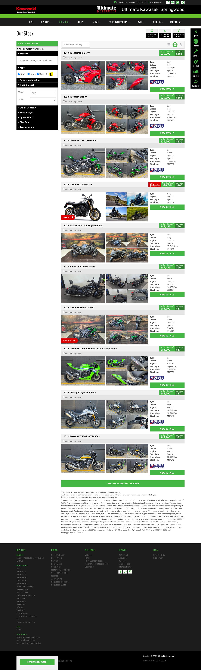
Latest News (175, 22)
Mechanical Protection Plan (96, 564)
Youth (18, 629)
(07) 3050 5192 (156, 2)
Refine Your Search (28, 43)
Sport (18, 568)
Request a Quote (58, 585)
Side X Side (21, 634)
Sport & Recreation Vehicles (28, 643)
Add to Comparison (73, 58)
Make (20, 92)
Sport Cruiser (22, 592)
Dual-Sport (21, 604)
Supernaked (21, 577)
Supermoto (21, 601)
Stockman (20, 598)
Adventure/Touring (24, 586)
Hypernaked (21, 583)
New (21, 74)
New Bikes (46, 22)
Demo (32, 74)
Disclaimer (158, 558)
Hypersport (21, 574)
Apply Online (56, 579)
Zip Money (89, 567)
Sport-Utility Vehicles (25, 640)
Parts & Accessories (119, 22)
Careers (121, 561)
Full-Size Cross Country (26, 616)
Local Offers (56, 558)
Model (21, 99)
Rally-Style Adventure (25, 595)
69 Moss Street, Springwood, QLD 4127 (130, 2)
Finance (141, 22)
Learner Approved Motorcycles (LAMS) (30, 559)
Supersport (21, 571)
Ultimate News (124, 567)
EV (17, 619)
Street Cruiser (22, 589)
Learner (19, 555)
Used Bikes (56, 567)
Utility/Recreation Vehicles (28, 637)
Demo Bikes (56, 564)
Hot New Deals (57, 555)
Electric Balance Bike (25, 622)
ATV (18, 627)
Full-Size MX (21, 613)
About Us (158, 22)
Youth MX (20, 610)
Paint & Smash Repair (94, 561)
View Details (167, 89)
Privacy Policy (159, 555)
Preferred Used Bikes (60, 570)
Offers (81, 22)
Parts (87, 558)
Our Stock (64, 22)
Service (97, 22)
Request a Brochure (60, 582)
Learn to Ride (124, 564)
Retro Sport (21, 580)
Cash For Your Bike (59, 573)
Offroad (19, 607)
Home (31, 22)
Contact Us (123, 555)
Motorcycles (21, 565)
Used (40, 74)
